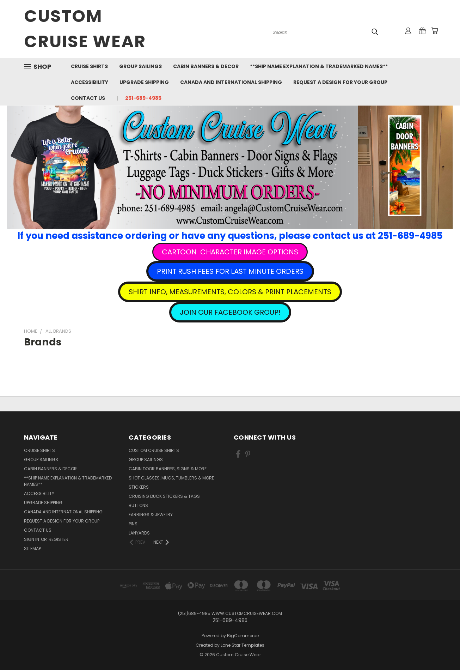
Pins (133, 524)
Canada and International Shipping (231, 82)
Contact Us (88, 98)
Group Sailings (140, 66)
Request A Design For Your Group (340, 82)
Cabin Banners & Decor (206, 66)
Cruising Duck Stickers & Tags (164, 496)
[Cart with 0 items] (434, 30)
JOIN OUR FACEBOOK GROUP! (230, 312)
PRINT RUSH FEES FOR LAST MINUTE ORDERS (230, 271)
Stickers (139, 487)
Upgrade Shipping (144, 82)
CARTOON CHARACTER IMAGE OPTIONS (230, 252)
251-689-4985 (143, 98)
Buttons (138, 505)
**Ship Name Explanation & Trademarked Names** (319, 66)
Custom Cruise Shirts (154, 450)
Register (58, 539)
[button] (230, 252)
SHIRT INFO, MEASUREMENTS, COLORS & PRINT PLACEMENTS (230, 292)
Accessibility (89, 82)
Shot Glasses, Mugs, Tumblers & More (171, 478)
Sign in (32, 539)
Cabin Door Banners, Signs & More (168, 469)
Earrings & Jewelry (151, 515)
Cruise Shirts (89, 66)
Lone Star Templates (242, 645)
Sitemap (32, 548)
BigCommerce (243, 636)
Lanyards (139, 533)
